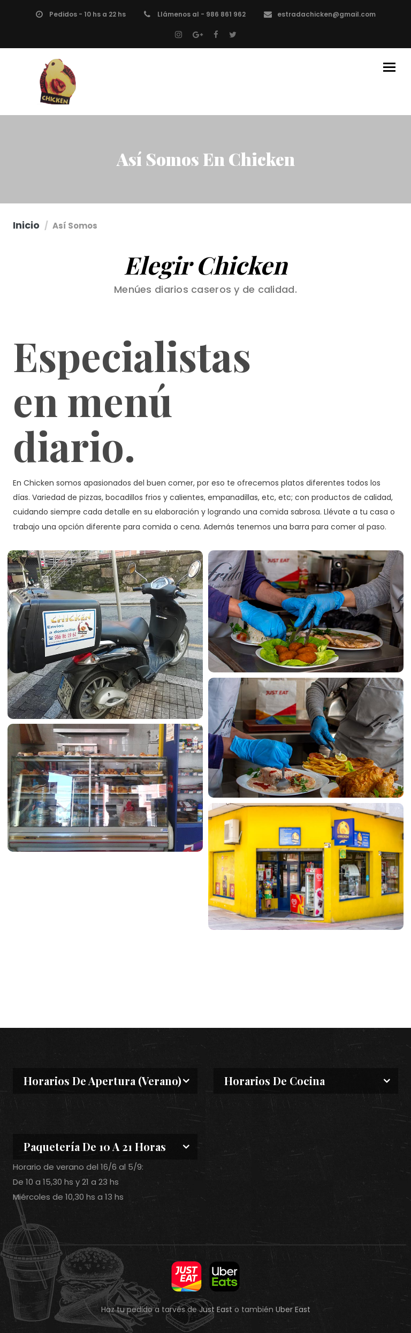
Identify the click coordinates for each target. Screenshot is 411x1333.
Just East (215, 1309)
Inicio (26, 225)
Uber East (293, 1309)
